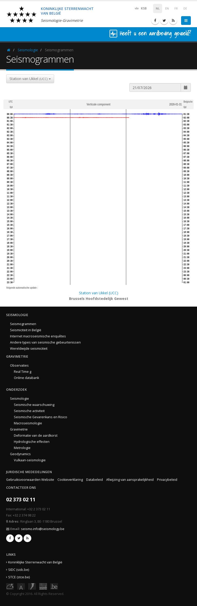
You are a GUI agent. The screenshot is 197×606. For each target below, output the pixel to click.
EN (167, 8)
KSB (140, 8)
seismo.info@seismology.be (42, 529)
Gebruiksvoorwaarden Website (30, 479)
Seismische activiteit (29, 411)
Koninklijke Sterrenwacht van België (35, 562)
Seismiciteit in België (25, 330)
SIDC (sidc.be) (18, 570)
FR (176, 8)
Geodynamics (20, 454)
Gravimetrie (19, 429)
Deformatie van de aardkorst (35, 435)
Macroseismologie (28, 423)
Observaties (19, 365)
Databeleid (94, 479)
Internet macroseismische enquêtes (38, 336)
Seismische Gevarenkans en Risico (40, 417)
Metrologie (22, 448)
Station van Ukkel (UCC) (98, 292)
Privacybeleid (167, 479)
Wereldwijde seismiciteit (28, 348)
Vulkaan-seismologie (30, 460)
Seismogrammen (23, 324)
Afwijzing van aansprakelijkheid (130, 479)
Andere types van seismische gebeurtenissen (45, 342)
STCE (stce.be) (19, 577)
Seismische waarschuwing (34, 405)
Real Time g (22, 371)
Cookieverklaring (70, 479)
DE (185, 8)
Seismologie (28, 49)
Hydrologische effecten (32, 441)
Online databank (26, 378)
